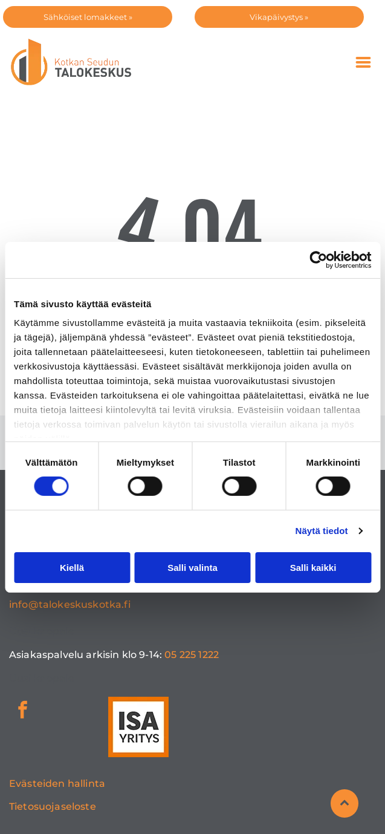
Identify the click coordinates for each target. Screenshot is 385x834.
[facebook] (22, 711)
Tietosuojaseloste (52, 806)
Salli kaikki (313, 567)
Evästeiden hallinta (57, 783)
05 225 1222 (191, 654)
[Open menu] (363, 62)
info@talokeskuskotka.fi (70, 604)
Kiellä (72, 567)
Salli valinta (192, 567)
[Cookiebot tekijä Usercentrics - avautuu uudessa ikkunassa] (318, 259)
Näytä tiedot (322, 531)
